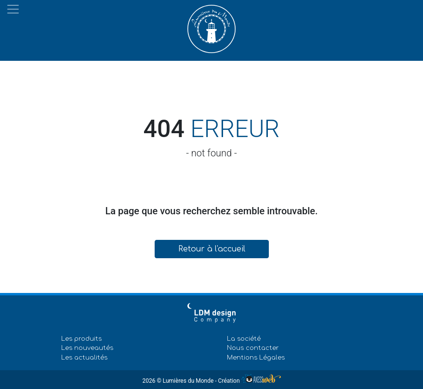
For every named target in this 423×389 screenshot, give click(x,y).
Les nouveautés (87, 348)
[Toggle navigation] (13, 9)
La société (244, 338)
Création (249, 380)
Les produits (81, 338)
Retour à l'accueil (211, 249)
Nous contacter (253, 348)
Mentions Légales (256, 357)
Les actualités (84, 357)
